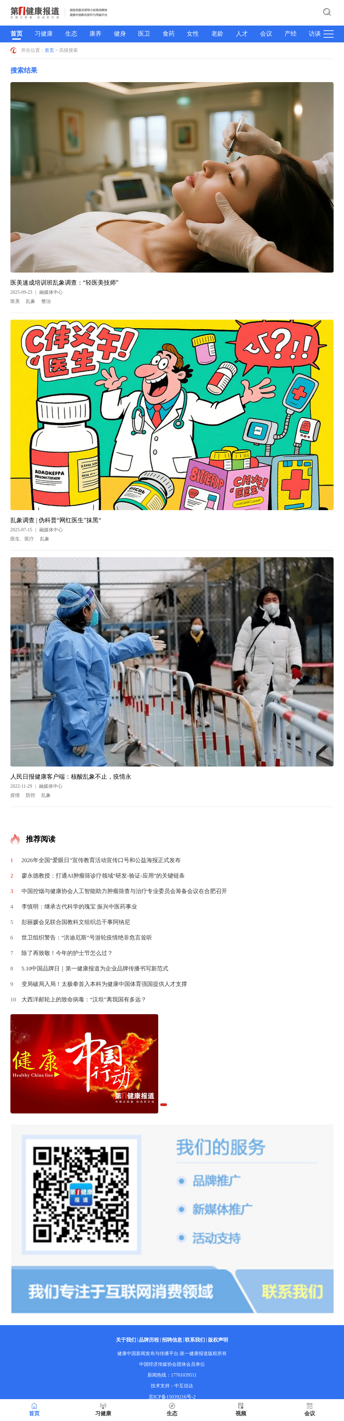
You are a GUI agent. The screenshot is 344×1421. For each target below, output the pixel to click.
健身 (120, 33)
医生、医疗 (22, 538)
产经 (291, 33)
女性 (193, 33)
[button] (163, 1104)
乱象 (30, 301)
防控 (30, 795)
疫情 (15, 795)
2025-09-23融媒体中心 (36, 292)
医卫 (144, 33)
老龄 (217, 33)
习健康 (44, 33)
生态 (71, 33)
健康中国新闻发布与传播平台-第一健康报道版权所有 (172, 1353)
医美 (15, 301)
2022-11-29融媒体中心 (36, 786)
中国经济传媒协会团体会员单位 (172, 1364)
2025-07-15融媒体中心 (36, 529)
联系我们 (195, 1340)
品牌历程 (149, 1340)
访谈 (315, 33)
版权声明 (218, 1340)
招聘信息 (172, 1340)
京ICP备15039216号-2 (172, 1396)
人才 (242, 33)
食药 (169, 33)
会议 (266, 33)
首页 (16, 33)
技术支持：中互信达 (172, 1385)
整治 (46, 301)
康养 (95, 33)
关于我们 (126, 1340)
